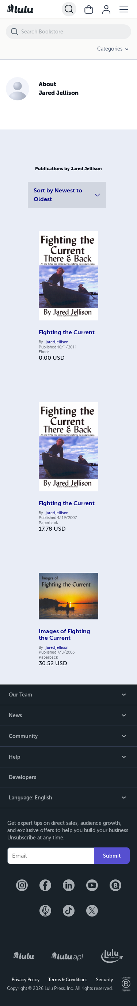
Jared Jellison (57, 342)
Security (104, 979)
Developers (22, 777)
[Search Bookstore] (75, 31)
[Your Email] (50, 855)
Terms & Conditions (67, 979)
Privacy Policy (25, 979)
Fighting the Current (67, 332)
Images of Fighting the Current (64, 634)
